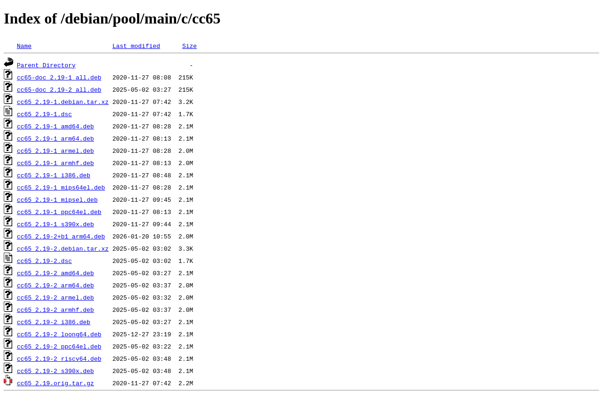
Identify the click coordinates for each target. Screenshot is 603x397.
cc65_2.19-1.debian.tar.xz (63, 101)
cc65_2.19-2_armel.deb (55, 297)
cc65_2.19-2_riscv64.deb (59, 358)
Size (189, 45)
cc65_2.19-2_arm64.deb (55, 285)
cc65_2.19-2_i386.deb (53, 322)
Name (24, 45)
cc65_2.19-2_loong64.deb (59, 334)
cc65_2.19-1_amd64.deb (55, 126)
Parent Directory (46, 65)
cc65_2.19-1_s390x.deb (55, 224)
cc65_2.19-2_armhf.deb (55, 309)
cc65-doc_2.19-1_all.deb (59, 77)
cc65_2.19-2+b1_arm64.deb (61, 236)
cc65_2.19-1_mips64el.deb (61, 187)
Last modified (136, 45)
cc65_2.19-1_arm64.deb (55, 138)
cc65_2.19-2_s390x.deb (55, 370)
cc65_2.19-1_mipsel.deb (57, 199)
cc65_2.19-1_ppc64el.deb (59, 211)
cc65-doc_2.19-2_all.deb (59, 89)
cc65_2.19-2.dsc (44, 260)
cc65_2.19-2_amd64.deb (55, 273)
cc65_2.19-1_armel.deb (55, 150)
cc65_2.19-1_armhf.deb (55, 163)
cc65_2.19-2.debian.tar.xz (63, 248)
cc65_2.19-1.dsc (44, 114)
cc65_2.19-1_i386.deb (53, 175)
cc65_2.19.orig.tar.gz (55, 383)
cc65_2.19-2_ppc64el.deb (59, 346)
